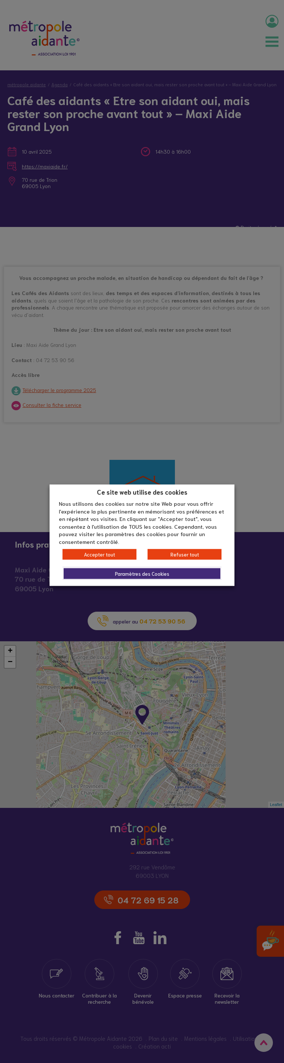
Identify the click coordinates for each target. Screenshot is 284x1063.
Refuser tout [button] (184, 554)
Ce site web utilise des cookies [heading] (142, 491)
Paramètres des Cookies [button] (142, 574)
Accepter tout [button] (99, 554)
